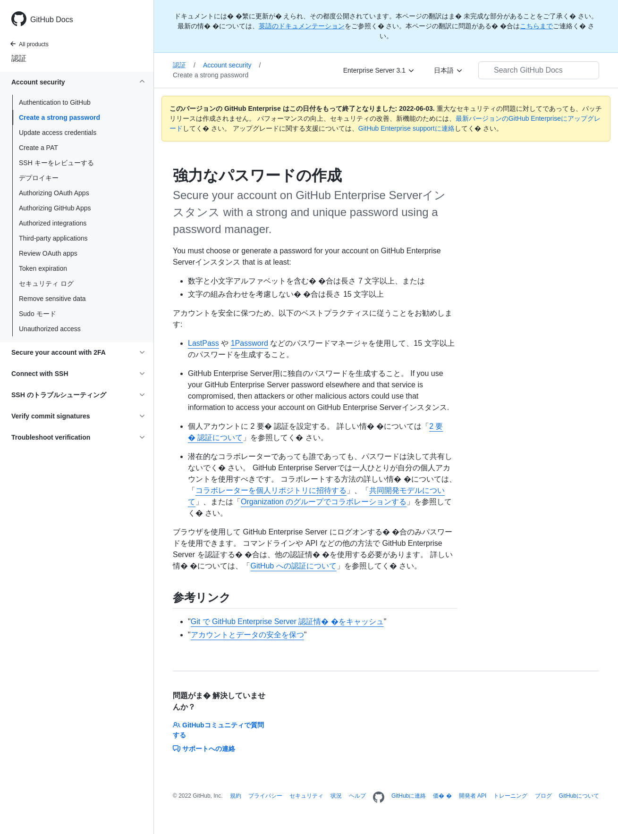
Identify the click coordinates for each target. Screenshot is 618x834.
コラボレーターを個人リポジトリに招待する (271, 490)
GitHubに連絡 (408, 795)
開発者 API (473, 795)
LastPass (203, 343)
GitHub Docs (51, 20)
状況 (336, 795)
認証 (18, 58)
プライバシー (265, 795)
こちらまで (536, 26)
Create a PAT (38, 147)
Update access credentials (57, 132)
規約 (235, 795)
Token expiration (43, 268)
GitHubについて (579, 795)
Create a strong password (59, 117)
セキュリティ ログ (46, 283)
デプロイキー (39, 178)
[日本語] (448, 70)
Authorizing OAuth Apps (54, 193)
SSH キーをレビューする (56, 163)
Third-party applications (53, 238)
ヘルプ (357, 795)
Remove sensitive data (52, 298)
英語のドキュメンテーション (302, 26)
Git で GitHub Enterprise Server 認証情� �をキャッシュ (287, 621)
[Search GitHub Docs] (538, 70)
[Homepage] (378, 798)
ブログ (543, 795)
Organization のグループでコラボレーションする (323, 502)
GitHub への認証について (293, 566)
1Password (249, 343)
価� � (442, 795)
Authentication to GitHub (55, 102)
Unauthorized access (50, 329)
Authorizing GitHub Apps (55, 208)
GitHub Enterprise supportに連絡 (406, 128)
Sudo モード (37, 313)
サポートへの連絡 (204, 748)
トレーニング (510, 795)
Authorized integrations (52, 223)
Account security (232, 65)
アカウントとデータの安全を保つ (247, 635)
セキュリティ (306, 795)
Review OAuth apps (48, 253)
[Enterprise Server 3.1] (379, 70)
